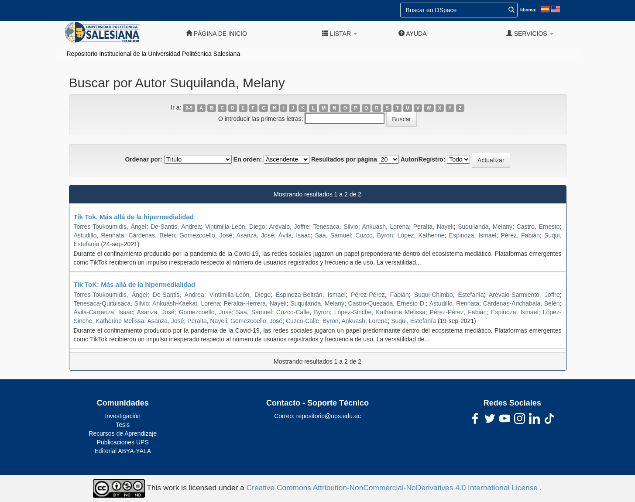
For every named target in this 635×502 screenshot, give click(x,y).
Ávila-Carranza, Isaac (103, 312)
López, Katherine (420, 235)
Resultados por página (344, 159)
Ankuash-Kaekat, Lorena (186, 303)
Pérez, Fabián (520, 235)
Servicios (529, 33)
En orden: (247, 159)
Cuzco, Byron (374, 235)
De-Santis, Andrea (176, 226)
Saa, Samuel (333, 235)
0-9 (189, 107)
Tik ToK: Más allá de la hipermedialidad (135, 284)
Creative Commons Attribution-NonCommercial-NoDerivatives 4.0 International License (393, 488)
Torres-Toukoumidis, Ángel (110, 226)
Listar (339, 33)
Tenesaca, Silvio (335, 226)
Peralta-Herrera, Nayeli (255, 303)
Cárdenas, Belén (151, 235)
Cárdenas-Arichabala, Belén (521, 303)
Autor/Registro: (423, 159)
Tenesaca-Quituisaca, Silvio (111, 303)
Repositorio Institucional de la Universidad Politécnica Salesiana (153, 53)
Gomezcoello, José (205, 235)
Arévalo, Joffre (289, 226)
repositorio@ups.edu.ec (328, 416)
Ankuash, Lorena (385, 226)
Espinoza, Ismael (473, 235)
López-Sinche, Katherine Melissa (380, 312)
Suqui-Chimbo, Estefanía (449, 294)
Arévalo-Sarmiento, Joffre (524, 294)
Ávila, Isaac (294, 235)
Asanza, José (255, 235)
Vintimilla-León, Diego (235, 226)
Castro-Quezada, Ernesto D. (387, 303)
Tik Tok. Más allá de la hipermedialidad (134, 216)
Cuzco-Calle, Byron (303, 312)
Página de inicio (216, 33)
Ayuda (412, 33)
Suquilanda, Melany (485, 226)
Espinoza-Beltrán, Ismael (311, 294)
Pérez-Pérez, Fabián (380, 294)
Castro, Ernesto (538, 226)
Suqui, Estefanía (413, 320)
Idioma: (528, 9)
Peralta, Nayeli (433, 226)
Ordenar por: (143, 159)
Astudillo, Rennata (99, 235)
